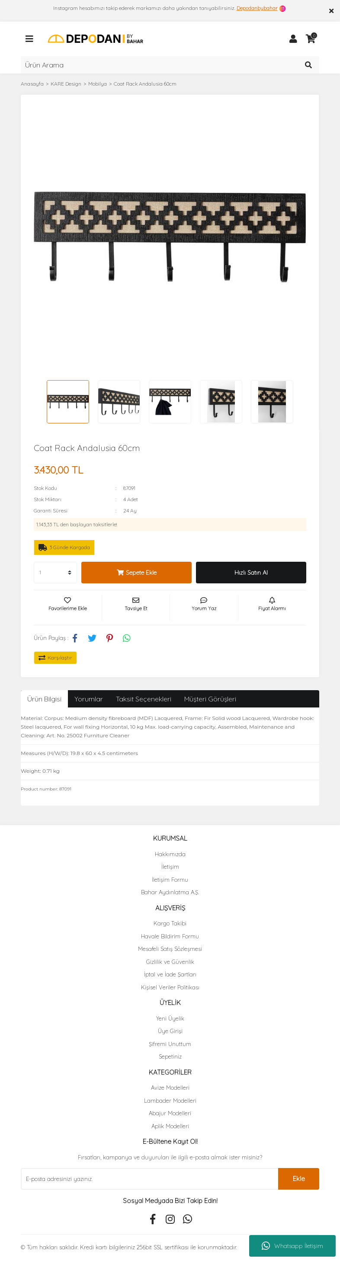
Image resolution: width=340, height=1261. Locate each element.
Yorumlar (88, 699)
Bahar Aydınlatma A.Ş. (170, 892)
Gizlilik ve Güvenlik (170, 961)
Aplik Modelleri (170, 1126)
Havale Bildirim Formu (170, 936)
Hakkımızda (170, 854)
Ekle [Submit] (299, 1179)
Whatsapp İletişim (292, 1246)
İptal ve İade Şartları (170, 974)
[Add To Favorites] (68, 608)
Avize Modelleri (170, 1087)
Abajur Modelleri (170, 1113)
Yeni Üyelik (170, 1018)
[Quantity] (55, 572)
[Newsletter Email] (149, 1179)
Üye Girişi (170, 1030)
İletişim (170, 866)
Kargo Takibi (170, 923)
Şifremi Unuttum (170, 1043)
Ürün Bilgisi (44, 699)
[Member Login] (293, 38)
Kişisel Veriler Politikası (170, 987)
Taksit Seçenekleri (143, 699)
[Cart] (310, 39)
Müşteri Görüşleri (210, 699)
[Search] (170, 65)
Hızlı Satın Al (251, 572)
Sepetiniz (170, 1056)
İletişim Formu (170, 879)
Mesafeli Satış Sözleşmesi (170, 948)
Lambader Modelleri (170, 1100)
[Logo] (95, 38)
